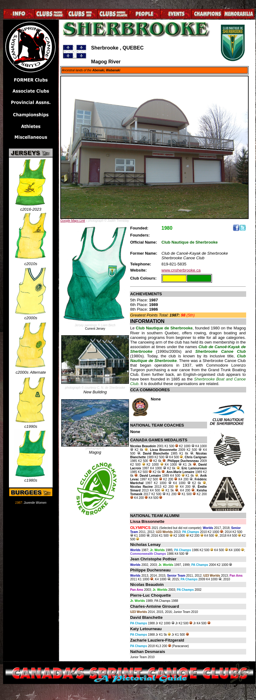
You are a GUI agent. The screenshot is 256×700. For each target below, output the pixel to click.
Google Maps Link (72, 220)
